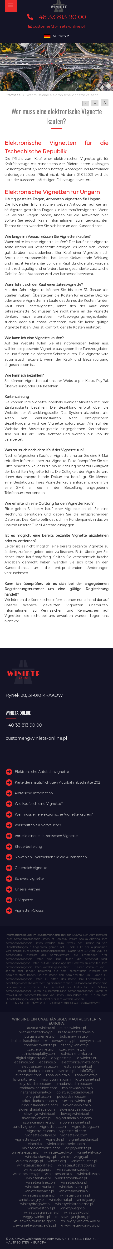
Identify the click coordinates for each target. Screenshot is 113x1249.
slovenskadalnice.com (37, 1109)
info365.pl (87, 1071)
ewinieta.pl (66, 1071)
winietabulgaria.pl (38, 1169)
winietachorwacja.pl (73, 1169)
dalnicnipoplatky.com (38, 1053)
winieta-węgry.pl (29, 1161)
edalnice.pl (48, 1062)
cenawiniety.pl (63, 1041)
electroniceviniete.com (40, 1066)
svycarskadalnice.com (74, 1118)
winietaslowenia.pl (73, 1191)
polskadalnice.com (72, 1096)
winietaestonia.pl (59, 1174)
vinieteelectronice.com (41, 1148)
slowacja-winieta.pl (39, 1114)
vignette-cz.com (41, 1131)
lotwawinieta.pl (87, 1079)
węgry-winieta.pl (36, 1217)
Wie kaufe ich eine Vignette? (39, 804)
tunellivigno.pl (24, 1126)
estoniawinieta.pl (78, 1066)
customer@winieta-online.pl (56, 26)
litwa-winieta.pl (58, 1075)
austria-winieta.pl (41, 1028)
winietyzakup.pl (76, 1212)
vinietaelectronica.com (66, 1144)
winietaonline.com (41, 1182)
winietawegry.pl (31, 1199)
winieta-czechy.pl (58, 1152)
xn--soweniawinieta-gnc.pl (35, 1221)
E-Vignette (24, 900)
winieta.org (57, 1161)
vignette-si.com (28, 1139)
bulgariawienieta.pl (40, 1036)
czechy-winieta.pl (75, 1045)
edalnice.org (24, 1062)
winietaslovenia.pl (73, 1187)
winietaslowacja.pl (39, 1191)
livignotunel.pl (24, 1079)
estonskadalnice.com (35, 1071)
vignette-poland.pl (40, 1135)
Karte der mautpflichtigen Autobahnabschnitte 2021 (58, 782)
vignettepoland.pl (83, 1139)
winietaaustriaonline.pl (35, 1165)
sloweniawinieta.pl (36, 1118)
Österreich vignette (31, 868)
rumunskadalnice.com (39, 1105)
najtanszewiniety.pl (36, 1092)
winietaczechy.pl (26, 1174)
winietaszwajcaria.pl (39, 1195)
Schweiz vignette (29, 878)
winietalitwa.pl (88, 1174)
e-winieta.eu (87, 1058)
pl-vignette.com (39, 1096)
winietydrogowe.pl (35, 1204)
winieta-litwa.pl (89, 1152)
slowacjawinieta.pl (74, 1114)
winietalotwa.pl (38, 1178)
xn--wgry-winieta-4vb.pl (80, 1221)
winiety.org (86, 1199)
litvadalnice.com (28, 1075)
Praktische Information (34, 793)
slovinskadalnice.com (77, 1109)
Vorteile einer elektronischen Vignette (46, 836)
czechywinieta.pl (40, 1049)
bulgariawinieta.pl (74, 1036)
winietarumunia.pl (39, 1187)
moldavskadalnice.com (38, 1088)
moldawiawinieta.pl (77, 1088)
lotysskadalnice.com (36, 1084)
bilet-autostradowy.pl (36, 1032)
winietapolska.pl (74, 1182)
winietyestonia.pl (41, 1208)
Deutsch (56, 36)
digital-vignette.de (31, 1058)
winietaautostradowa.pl (77, 1165)
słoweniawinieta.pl (75, 1122)
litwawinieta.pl (86, 1075)
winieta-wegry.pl (74, 1157)
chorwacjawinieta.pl (40, 1045)
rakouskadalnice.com (39, 1101)
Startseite (13, 95)
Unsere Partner (27, 889)
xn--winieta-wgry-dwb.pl (80, 1225)
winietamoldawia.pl (71, 1178)
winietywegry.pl (72, 1208)
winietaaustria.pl (84, 1161)
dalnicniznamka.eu (76, 1053)
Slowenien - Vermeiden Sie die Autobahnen (51, 857)
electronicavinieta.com (80, 1062)
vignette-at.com (53, 1126)
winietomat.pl (60, 1199)
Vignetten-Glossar (30, 911)
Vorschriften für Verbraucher (38, 825)
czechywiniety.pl (72, 1049)
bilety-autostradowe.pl (76, 1032)
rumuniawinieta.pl (76, 1101)
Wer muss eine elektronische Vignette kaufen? (54, 814)
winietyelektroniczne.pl (74, 1204)
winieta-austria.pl (25, 1152)
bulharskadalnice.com (29, 1041)
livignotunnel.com (56, 1079)
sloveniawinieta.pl (77, 1105)
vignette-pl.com (72, 1131)
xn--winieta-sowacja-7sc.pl (34, 1225)
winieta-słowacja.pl (40, 1157)
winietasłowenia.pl (75, 1195)
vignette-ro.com (74, 1135)
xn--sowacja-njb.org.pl (72, 1217)
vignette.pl (55, 1139)
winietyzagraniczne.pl (41, 1212)
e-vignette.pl (61, 1058)
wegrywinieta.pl (78, 1148)
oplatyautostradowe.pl (74, 1092)
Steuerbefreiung (28, 846)
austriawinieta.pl (72, 1028)
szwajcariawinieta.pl (39, 1122)
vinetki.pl (35, 1144)
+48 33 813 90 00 (56, 17)
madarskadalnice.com (75, 1084)
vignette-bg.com (86, 1126)
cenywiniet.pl (91, 1041)
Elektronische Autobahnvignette (42, 772)
